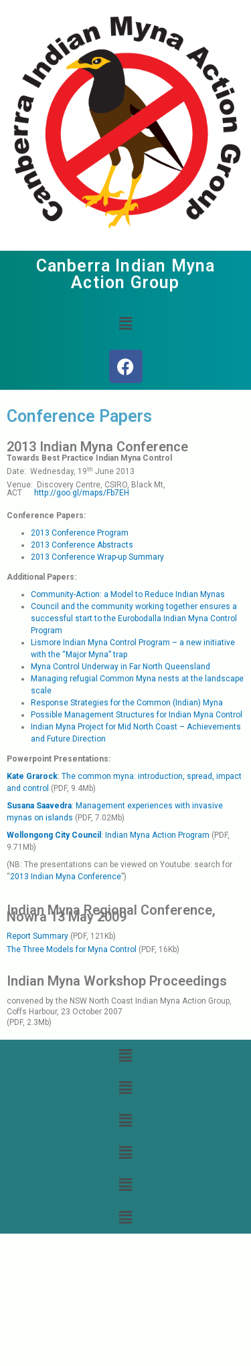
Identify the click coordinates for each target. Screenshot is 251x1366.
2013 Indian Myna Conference (65, 876)
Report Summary (37, 936)
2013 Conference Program (80, 533)
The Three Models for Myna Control (73, 949)
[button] (125, 323)
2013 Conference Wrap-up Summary (97, 557)
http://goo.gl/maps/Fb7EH (81, 492)
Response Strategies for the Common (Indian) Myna (127, 702)
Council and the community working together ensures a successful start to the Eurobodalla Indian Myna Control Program (134, 618)
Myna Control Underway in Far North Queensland (120, 666)
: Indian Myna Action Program (108, 835)
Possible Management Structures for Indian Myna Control (136, 714)
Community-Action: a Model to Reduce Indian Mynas (128, 594)
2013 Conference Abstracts (82, 545)
